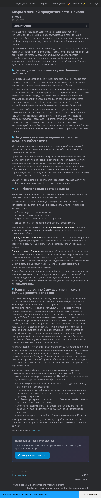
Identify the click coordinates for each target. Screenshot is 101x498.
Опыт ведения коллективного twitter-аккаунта (38, 484)
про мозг (36, 429)
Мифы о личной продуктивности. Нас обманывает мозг (58, 488)
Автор (16, 16)
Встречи (44, 3)
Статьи (34, 3)
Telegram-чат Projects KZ (32, 455)
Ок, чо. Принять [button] (90, 495)
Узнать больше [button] (39, 494)
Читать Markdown (19, 475)
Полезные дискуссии (17, 3)
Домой (86, 479)
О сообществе (58, 3)
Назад (78, 479)
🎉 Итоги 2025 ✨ (77, 3)
